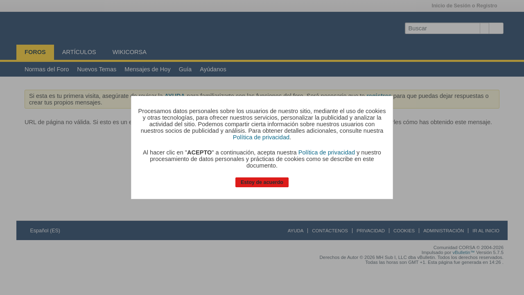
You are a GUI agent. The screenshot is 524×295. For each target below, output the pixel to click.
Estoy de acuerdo (262, 182)
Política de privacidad (261, 137)
